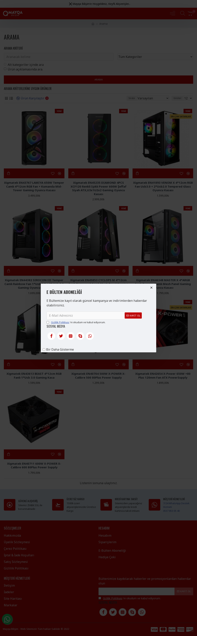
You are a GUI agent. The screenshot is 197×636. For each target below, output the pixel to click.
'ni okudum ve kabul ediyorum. (76, 322)
